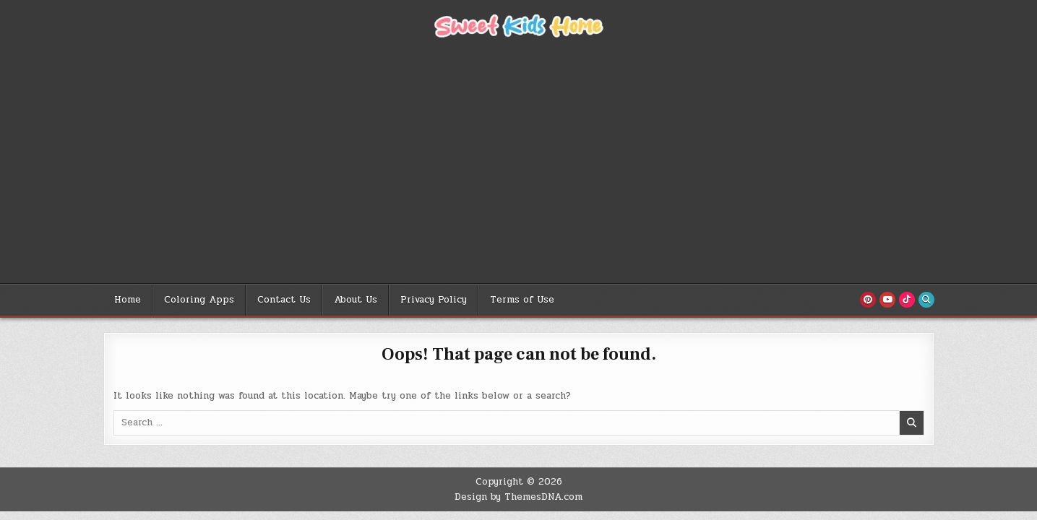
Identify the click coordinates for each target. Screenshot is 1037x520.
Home (127, 299)
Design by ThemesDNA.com (518, 497)
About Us (355, 299)
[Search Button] (926, 300)
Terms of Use (522, 299)
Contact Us (284, 299)
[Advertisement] (518, 175)
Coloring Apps (199, 299)
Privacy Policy (433, 299)
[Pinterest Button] (868, 300)
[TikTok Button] (907, 300)
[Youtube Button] (887, 300)
